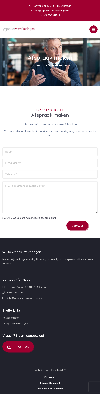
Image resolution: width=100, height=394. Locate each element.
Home (36, 65)
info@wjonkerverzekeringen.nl (50, 10)
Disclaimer (50, 377)
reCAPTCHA (8, 217)
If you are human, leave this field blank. (36, 217)
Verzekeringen (10, 317)
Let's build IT (58, 370)
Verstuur (77, 225)
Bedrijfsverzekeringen (15, 323)
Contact (18, 347)
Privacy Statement (50, 383)
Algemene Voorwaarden (50, 388)
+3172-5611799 (50, 15)
